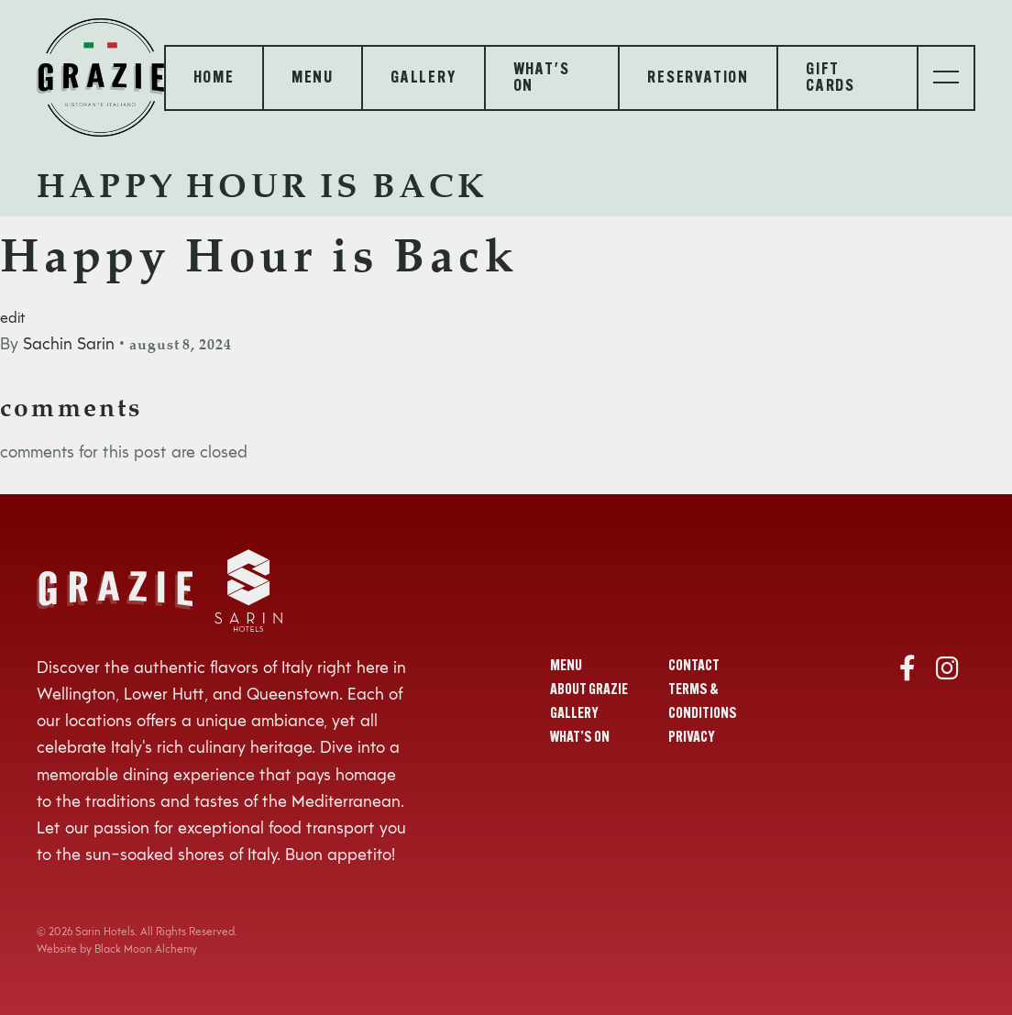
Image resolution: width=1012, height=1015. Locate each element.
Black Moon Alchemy (145, 949)
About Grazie (589, 690)
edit (13, 319)
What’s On (580, 738)
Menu (566, 666)
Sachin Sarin (68, 344)
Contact (694, 666)
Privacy (691, 738)
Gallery (574, 714)
